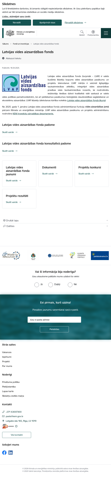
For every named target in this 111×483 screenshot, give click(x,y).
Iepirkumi (6, 356)
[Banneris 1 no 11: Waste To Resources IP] (11, 255)
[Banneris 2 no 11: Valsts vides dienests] (33, 255)
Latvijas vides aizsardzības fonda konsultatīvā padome (36, 143)
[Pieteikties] (54, 329)
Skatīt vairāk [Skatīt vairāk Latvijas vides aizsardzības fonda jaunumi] (12, 180)
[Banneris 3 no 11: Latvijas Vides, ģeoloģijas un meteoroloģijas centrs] (55, 255)
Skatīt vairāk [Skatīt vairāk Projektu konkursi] (84, 173)
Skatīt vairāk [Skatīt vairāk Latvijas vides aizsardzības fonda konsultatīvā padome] (8, 151)
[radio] (38, 284)
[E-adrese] (8, 426)
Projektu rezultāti (17, 196)
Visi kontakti (17, 434)
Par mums (7, 366)
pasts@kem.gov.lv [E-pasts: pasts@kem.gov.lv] (14, 416)
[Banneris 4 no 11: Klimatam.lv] (78, 255)
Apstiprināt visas (47, 22)
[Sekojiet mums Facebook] (4, 452)
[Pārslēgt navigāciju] (106, 33)
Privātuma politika (11, 382)
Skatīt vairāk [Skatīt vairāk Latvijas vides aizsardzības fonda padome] (8, 132)
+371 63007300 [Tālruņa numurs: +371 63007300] (14, 411)
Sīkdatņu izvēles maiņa (13, 395)
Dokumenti (49, 167)
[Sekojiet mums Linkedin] (10, 452)
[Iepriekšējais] (5, 255)
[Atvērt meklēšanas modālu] (82, 33)
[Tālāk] (105, 255)
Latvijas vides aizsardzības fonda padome (28, 125)
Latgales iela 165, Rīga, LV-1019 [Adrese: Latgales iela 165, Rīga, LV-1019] (21, 421)
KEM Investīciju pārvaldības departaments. (33, 113)
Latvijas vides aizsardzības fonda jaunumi (17, 171)
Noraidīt (17, 22)
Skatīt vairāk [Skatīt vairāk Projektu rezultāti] (12, 202)
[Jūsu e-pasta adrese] (54, 320)
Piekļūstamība (9, 386)
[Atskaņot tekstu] (13, 58)
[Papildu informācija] (16, 426)
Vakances (6, 352)
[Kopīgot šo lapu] (55, 226)
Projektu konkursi (89, 167)
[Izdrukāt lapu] (55, 220)
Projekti (6, 361)
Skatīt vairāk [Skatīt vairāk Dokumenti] (48, 173)
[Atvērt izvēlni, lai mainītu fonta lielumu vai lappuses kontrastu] (93, 33)
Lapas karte (8, 391)
